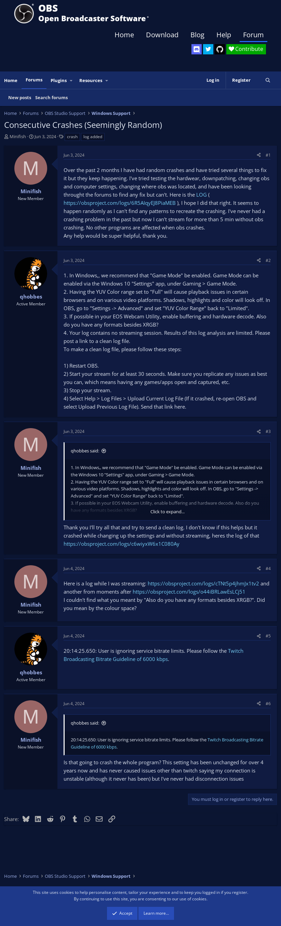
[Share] (258, 155)
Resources (90, 80)
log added (92, 137)
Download (162, 34)
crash (72, 137)
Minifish (18, 136)
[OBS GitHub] (220, 49)
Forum (253, 34)
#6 (268, 703)
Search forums (51, 97)
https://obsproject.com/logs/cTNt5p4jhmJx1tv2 (203, 583)
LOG (201, 194)
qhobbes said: (85, 451)
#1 (268, 155)
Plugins (59, 80)
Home (124, 34)
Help (223, 34)
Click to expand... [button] (167, 511)
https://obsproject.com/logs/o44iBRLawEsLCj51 (189, 591)
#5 (268, 636)
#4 (268, 568)
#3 (268, 431)
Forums (34, 80)
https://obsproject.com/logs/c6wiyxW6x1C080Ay (121, 543)
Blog (197, 34)
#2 (268, 260)
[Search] (268, 80)
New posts (19, 97)
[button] (71, 80)
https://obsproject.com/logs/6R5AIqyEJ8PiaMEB (120, 202)
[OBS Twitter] (208, 49)
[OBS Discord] (196, 49)
